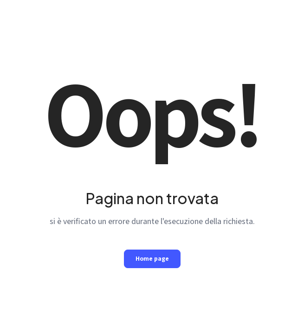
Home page (152, 258)
